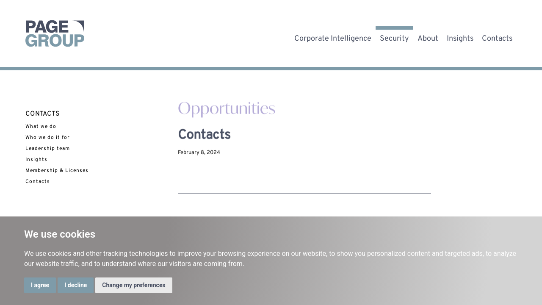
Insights (460, 37)
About (428, 37)
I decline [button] (75, 285)
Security (394, 37)
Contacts (497, 37)
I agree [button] (40, 285)
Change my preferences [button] (133, 285)
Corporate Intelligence (332, 37)
